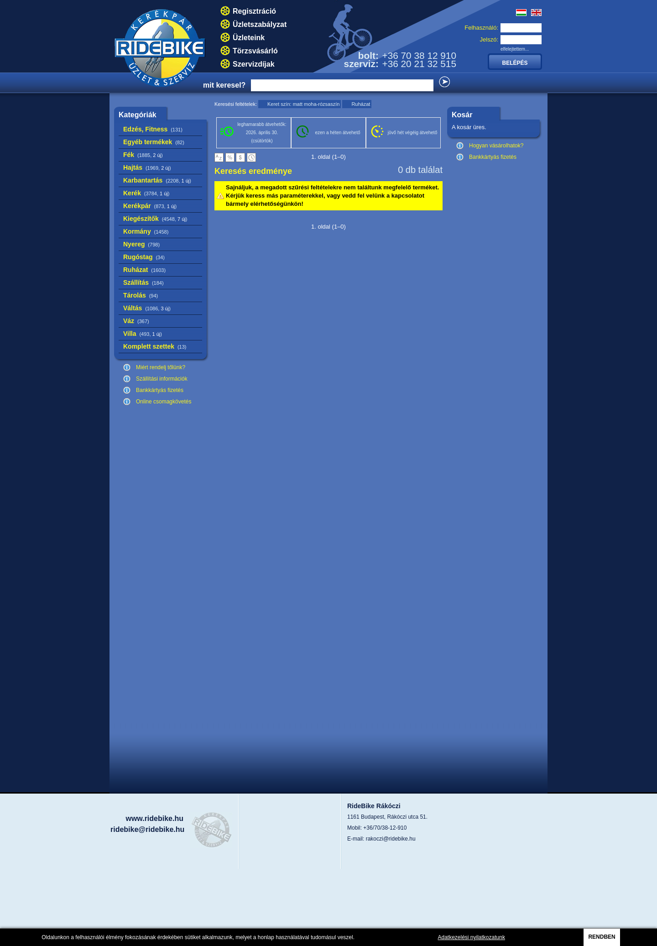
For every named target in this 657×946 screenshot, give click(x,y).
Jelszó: (489, 39)
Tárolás (140, 295)
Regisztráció (254, 11)
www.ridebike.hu (154, 818)
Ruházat (144, 269)
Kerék (146, 193)
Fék (143, 154)
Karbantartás (157, 180)
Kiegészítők (155, 218)
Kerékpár (150, 205)
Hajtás (147, 167)
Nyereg (141, 244)
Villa (142, 333)
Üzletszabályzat (260, 24)
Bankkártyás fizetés (159, 390)
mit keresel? (224, 85)
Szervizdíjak (254, 64)
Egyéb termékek (153, 142)
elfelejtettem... (515, 49)
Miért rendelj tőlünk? (160, 367)
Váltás (147, 308)
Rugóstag (144, 257)
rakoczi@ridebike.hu (391, 839)
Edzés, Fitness (152, 129)
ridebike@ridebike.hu (147, 829)
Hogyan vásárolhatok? (496, 145)
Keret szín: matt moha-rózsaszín (303, 104)
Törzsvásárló (255, 51)
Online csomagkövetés (163, 401)
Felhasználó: (481, 27)
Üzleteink (249, 38)
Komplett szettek (154, 346)
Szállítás (143, 282)
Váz (136, 320)
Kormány (145, 231)
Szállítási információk (162, 379)
